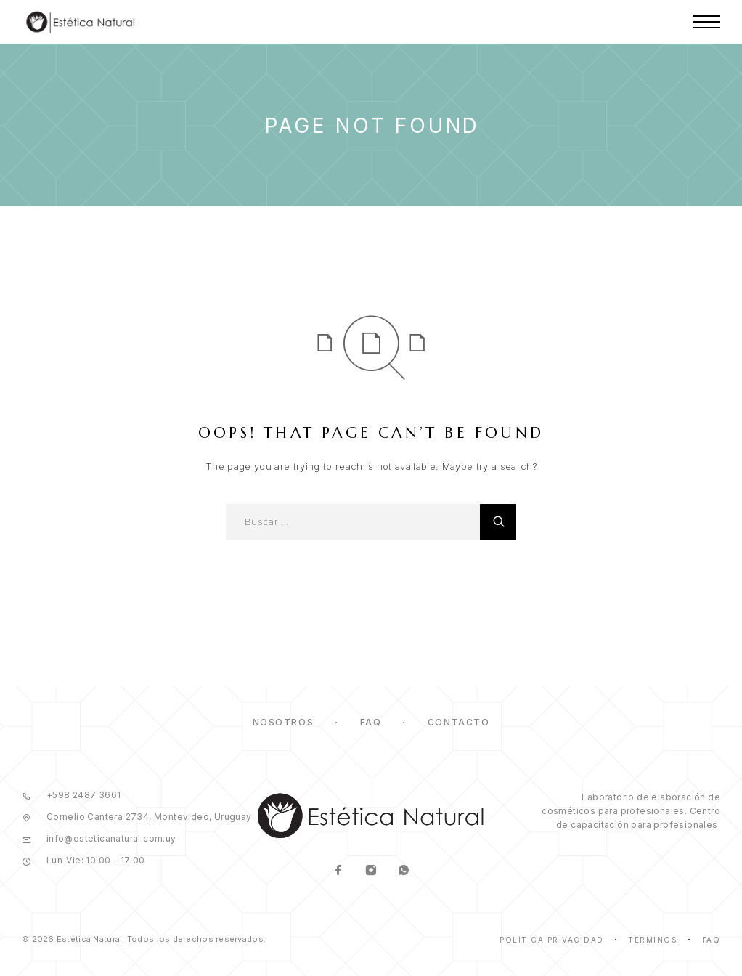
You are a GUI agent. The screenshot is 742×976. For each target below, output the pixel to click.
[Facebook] (338, 871)
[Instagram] (370, 871)
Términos (652, 939)
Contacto (458, 722)
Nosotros (283, 722)
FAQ (371, 722)
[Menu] (706, 22)
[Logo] (80, 21)
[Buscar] (498, 522)
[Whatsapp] (403, 871)
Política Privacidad (552, 939)
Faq (711, 939)
